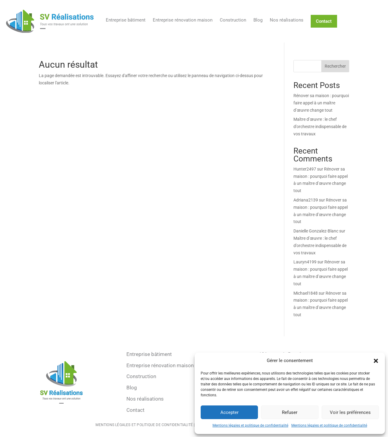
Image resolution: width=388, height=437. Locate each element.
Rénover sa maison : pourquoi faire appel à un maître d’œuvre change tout (321, 103)
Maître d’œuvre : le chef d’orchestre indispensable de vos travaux (319, 126)
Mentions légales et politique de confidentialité (250, 425)
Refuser (289, 412)
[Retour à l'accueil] (50, 21)
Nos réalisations (286, 20)
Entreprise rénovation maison (182, 20)
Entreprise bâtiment (126, 20)
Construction (233, 20)
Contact (324, 21)
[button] (376, 361)
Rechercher (335, 66)
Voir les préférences (350, 412)
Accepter (229, 412)
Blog (258, 20)
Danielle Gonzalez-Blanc (315, 231)
